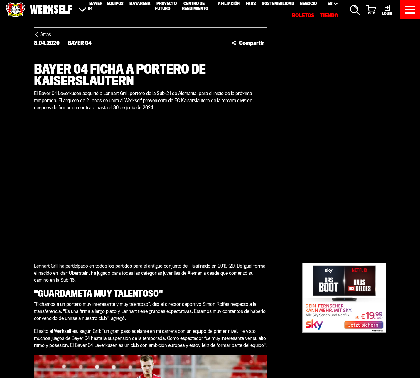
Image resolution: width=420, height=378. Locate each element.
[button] (248, 43)
